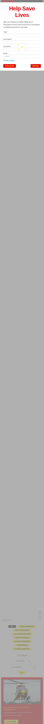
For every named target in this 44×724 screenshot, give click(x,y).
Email (5, 53)
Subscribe (9, 66)
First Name (7, 39)
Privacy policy (9, 60)
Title (5, 32)
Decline (35, 66)
